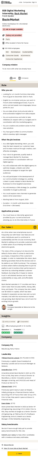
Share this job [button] (8, 445)
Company (23, 78)
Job (13, 78)
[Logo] (6, 2)
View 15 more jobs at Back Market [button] (15, 448)
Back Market (21, 13)
